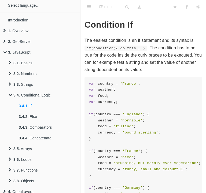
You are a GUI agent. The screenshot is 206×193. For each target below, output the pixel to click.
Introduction (18, 20)
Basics (20, 63)
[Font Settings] (139, 6)
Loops (20, 159)
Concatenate (35, 138)
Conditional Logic (30, 95)
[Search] (127, 6)
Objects (21, 181)
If (25, 106)
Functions (23, 170)
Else (28, 116)
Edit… (108, 7)
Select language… (24, 5)
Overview (15, 31)
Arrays (20, 149)
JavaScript (17, 52)
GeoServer (17, 41)
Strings (21, 84)
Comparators (35, 127)
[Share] (198, 6)
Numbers (22, 74)
